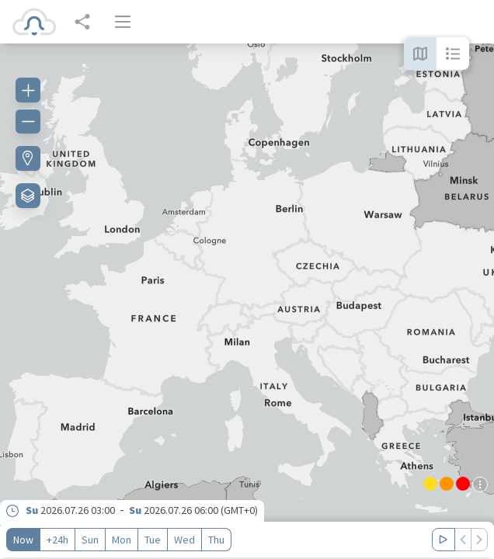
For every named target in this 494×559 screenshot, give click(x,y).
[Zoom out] (28, 121)
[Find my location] (28, 158)
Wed (184, 540)
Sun (90, 540)
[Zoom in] (28, 90)
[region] (247, 301)
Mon (121, 540)
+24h (57, 540)
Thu (216, 540)
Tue (152, 540)
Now (23, 540)
